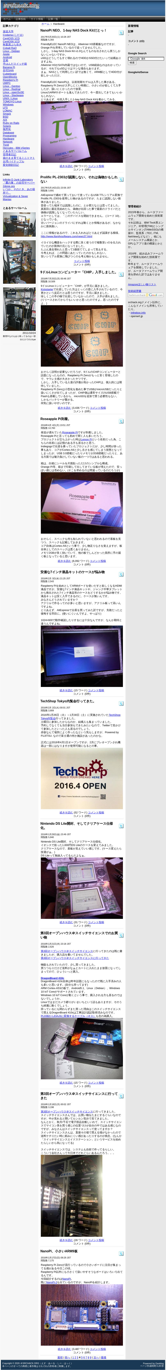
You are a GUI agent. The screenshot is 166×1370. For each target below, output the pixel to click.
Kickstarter (47, 289)
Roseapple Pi (70, 432)
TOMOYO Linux (12, 101)
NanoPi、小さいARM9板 (58, 1251)
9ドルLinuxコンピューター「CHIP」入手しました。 (79, 272)
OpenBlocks (10, 76)
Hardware (8, 138)
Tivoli (6, 144)
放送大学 (8, 31)
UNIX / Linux (10, 98)
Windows (8, 104)
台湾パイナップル (13, 161)
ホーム (45, 23)
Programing (9, 135)
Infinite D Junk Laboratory (18, 179)
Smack (7, 113)
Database (8, 132)
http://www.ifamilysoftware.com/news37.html (66, 236)
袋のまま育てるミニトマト (19, 157)
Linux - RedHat (11, 89)
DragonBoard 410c (52, 978)
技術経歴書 (134, 291)
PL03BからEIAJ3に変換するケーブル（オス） (68, 1016)
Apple (6, 54)
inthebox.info (138, 312)
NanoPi (66, 1278)
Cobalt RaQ (10, 48)
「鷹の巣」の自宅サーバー (19, 182)
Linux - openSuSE (13, 92)
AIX (5, 119)
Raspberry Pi (10, 79)
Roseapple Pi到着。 (55, 419)
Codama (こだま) (13, 34)
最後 (103, 1357)
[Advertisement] (146, 137)
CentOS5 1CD (11, 38)
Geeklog (159, 1363)
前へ (67, 1357)
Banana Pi (9, 67)
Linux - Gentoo (11, 86)
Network (8, 141)
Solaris (7, 126)
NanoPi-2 (51, 1282)
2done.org (9, 186)
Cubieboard (9, 73)
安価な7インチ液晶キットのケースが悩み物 (72, 572)
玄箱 (5, 60)
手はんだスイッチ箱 (15, 63)
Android (7, 57)
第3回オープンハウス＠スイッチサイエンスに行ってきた (75, 958)
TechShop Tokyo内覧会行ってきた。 (68, 701)
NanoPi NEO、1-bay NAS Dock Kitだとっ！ (73, 30)
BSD (5, 116)
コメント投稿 (96, 166)
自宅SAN (8, 70)
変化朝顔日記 (11, 164)
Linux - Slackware (13, 95)
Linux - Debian (11, 51)
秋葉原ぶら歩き (12, 44)
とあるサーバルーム (15, 150)
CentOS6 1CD (11, 41)
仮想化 (7, 129)
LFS (5, 107)
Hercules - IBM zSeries (16, 147)
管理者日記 (9, 154)
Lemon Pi (86, 439)
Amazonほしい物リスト (142, 284)
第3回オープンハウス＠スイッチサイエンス (67, 951)
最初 (60, 1357)
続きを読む (66, 166)
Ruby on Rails (11, 122)
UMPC (7, 83)
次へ (96, 1357)
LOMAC (7, 110)
